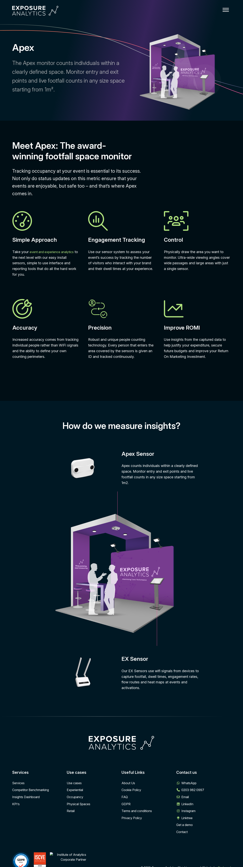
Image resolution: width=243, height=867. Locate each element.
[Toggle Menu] (226, 10)
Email (185, 797)
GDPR (126, 804)
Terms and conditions (136, 811)
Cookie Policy (131, 790)
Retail (71, 811)
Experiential (75, 790)
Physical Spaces (78, 804)
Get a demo (184, 825)
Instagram (188, 811)
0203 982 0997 (192, 790)
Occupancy (75, 797)
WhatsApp (188, 783)
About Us (128, 783)
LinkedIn (187, 804)
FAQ (124, 797)
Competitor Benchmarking (30, 790)
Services (18, 783)
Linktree (187, 818)
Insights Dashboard (26, 797)
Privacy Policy (131, 818)
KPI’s (16, 804)
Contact (182, 832)
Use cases (74, 783)
